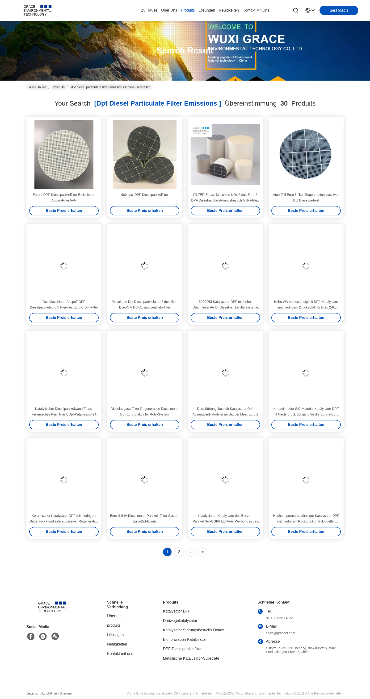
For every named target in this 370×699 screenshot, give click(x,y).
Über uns (169, 10)
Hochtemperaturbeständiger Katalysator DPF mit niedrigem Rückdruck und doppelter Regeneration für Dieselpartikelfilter (306, 521)
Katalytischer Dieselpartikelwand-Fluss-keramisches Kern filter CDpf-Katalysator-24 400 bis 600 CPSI (64, 414)
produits (188, 10)
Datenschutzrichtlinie (41, 693)
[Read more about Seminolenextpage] (191, 552)
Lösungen (115, 635)
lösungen (206, 10)
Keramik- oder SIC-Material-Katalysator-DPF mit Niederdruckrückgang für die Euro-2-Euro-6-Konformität (306, 414)
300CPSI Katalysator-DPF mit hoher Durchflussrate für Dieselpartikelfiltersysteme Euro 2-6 (225, 307)
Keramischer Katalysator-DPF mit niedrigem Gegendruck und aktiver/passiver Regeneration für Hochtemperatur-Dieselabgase (64, 521)
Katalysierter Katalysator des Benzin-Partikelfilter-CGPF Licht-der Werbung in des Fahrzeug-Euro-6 (225, 521)
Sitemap (66, 693)
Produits (59, 87)
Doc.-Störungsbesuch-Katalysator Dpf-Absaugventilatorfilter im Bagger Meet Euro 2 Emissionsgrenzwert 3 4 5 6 (225, 414)
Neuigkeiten (117, 644)
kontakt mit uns (256, 10)
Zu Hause (149, 10)
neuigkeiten (229, 10)
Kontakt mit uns (120, 654)
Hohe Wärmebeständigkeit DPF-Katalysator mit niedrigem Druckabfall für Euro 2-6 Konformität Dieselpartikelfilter (306, 307)
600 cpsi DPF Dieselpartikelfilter (144, 195)
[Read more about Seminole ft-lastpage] (202, 552)
